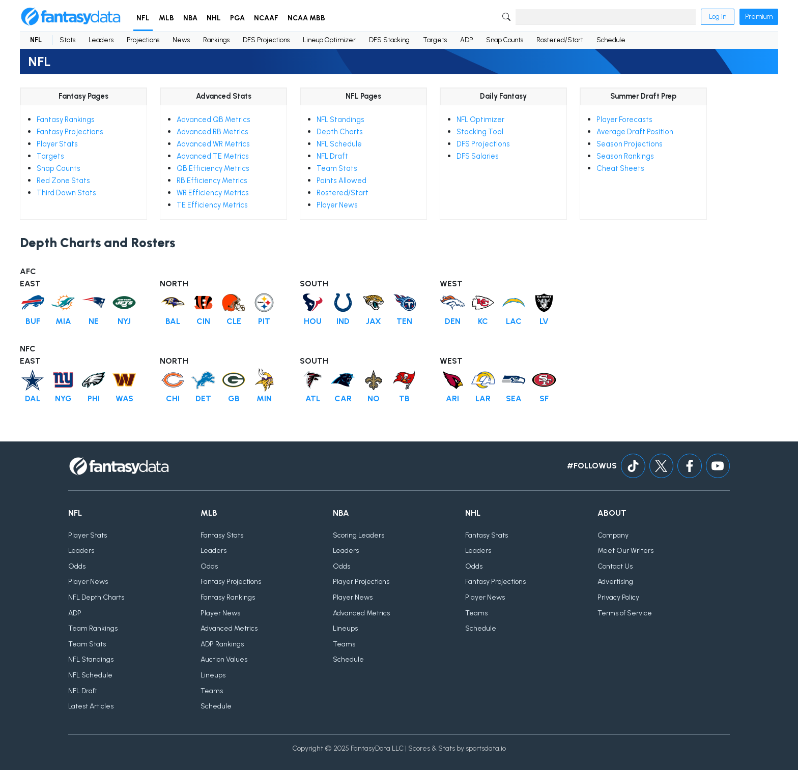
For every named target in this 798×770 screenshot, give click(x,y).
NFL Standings (340, 119)
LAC (514, 321)
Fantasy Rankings (66, 119)
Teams (212, 691)
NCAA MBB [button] (306, 18)
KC (483, 321)
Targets (435, 40)
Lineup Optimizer (329, 40)
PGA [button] (237, 18)
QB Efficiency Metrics (213, 168)
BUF (32, 321)
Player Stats (57, 144)
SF (544, 398)
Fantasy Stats (222, 535)
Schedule (610, 40)
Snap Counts (504, 40)
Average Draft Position (634, 131)
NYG (63, 398)
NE (94, 321)
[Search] (606, 16)
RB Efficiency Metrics (212, 180)
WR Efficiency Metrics (213, 192)
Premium (759, 16)
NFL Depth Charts (96, 597)
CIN (203, 321)
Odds (77, 566)
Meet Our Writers (625, 551)
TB (404, 398)
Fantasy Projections (70, 131)
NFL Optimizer (480, 119)
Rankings (216, 40)
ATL (312, 398)
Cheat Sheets (620, 168)
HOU (313, 321)
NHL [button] (214, 18)
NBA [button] (190, 18)
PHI (94, 398)
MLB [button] (166, 18)
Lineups (213, 675)
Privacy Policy (618, 597)
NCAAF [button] (266, 18)
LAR (483, 398)
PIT (264, 321)
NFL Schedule (339, 144)
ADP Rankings (222, 644)
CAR (343, 398)
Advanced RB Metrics (212, 131)
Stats (67, 40)
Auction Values (224, 660)
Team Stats (337, 168)
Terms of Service (624, 613)
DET (203, 398)
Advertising (615, 582)
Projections (143, 40)
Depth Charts (340, 131)
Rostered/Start (559, 40)
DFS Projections (266, 40)
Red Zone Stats (63, 180)
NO (373, 398)
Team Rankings (93, 629)
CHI (173, 398)
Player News (337, 205)
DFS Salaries (478, 156)
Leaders (101, 40)
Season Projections (629, 144)
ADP (466, 40)
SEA (514, 398)
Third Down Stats (66, 192)
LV (544, 321)
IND (343, 321)
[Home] (71, 17)
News (181, 40)
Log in (717, 16)
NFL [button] (143, 18)
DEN (453, 321)
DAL (32, 398)
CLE (233, 321)
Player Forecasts (624, 119)
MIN (264, 398)
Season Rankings (625, 156)
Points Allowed (341, 180)
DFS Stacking (389, 40)
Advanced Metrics (229, 629)
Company (613, 535)
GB (234, 398)
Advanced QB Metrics (213, 119)
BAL (172, 321)
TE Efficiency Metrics (212, 205)
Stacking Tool (480, 131)
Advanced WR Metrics (213, 144)
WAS (124, 398)
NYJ (124, 321)
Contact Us (615, 566)
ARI (452, 398)
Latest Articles (90, 706)
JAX (373, 321)
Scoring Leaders (358, 535)
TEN (404, 321)
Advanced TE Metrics (213, 156)
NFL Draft (332, 156)
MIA (63, 321)
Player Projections (361, 582)
